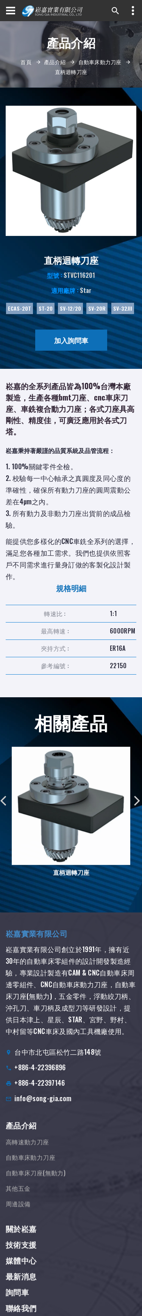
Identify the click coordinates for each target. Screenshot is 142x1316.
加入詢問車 (71, 340)
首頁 (25, 62)
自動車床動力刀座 (100, 62)
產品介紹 (55, 62)
